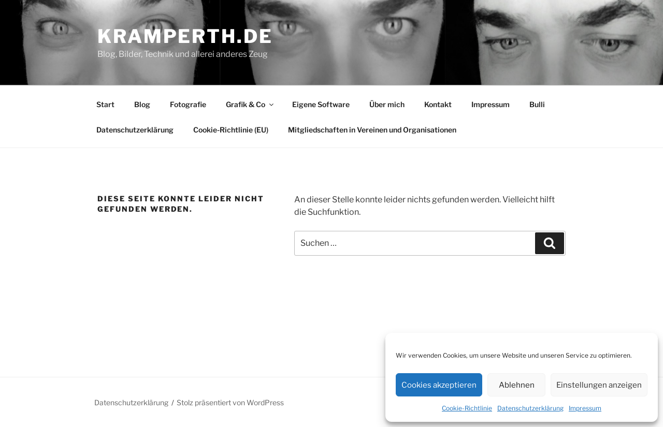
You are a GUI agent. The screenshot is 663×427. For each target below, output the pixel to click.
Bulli (537, 104)
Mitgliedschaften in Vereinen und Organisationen (372, 129)
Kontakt (438, 104)
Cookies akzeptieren (439, 385)
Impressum (585, 408)
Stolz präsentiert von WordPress (230, 402)
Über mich (387, 104)
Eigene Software (321, 104)
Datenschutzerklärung (530, 408)
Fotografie (188, 104)
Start (105, 104)
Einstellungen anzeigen (599, 385)
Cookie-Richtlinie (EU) (230, 129)
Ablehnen (517, 385)
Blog (142, 104)
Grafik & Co (250, 104)
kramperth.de (185, 36)
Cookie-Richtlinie (467, 408)
